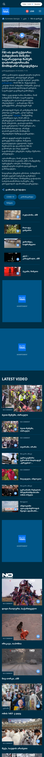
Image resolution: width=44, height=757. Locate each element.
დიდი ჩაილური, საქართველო (19, 608)
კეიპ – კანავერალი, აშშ (31, 257)
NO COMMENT (8, 410)
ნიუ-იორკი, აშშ (10, 678)
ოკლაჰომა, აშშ (30, 215)
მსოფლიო (24, 502)
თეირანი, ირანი (28, 447)
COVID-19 (10, 197)
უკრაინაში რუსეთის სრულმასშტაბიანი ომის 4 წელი (30, 492)
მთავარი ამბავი (26, 454)
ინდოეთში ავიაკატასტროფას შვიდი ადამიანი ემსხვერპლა (29, 508)
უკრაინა (6, 708)
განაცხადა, (7, 83)
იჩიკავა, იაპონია (12, 643)
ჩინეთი (10, 203)
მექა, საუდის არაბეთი (14, 748)
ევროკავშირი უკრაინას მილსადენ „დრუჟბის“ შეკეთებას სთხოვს (30, 460)
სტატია (17, 115)
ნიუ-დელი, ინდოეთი (30, 479)
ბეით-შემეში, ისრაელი (15, 414)
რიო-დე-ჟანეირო (27, 229)
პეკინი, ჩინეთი (30, 271)
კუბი (3, 50)
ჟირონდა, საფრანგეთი (29, 243)
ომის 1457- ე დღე (11, 713)
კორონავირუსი (27, 197)
